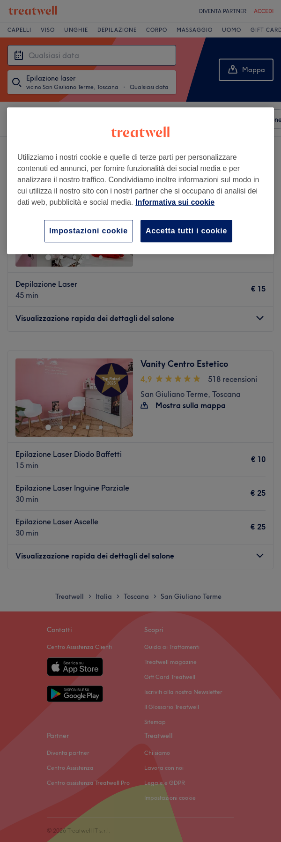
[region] (140, 180)
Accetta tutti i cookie (186, 231)
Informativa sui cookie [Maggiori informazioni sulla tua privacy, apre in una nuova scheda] (174, 202)
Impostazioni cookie (88, 231)
